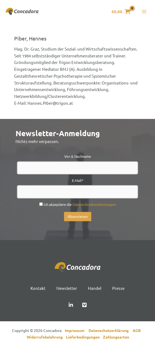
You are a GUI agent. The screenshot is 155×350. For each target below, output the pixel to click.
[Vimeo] (84, 306)
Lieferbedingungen (84, 338)
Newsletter (66, 289)
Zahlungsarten (116, 338)
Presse (118, 289)
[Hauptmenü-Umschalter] (144, 12)
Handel (94, 289)
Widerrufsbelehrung (46, 338)
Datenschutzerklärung (111, 331)
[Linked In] (70, 306)
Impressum (76, 331)
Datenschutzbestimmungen (94, 205)
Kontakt (38, 289)
